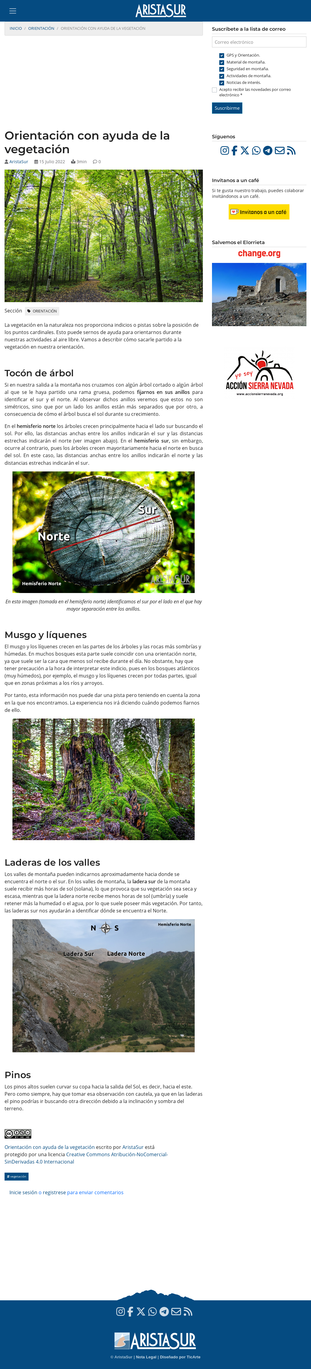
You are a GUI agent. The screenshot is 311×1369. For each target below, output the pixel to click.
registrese (54, 1192)
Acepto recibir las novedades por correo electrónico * (255, 92)
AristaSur (18, 161)
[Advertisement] (104, 83)
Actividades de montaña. (249, 75)
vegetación (16, 1176)
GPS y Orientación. (243, 55)
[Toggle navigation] (13, 10)
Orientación (41, 28)
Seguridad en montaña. (248, 68)
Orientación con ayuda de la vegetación (50, 1147)
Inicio (16, 28)
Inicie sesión (23, 1192)
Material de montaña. (246, 62)
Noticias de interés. (244, 82)
